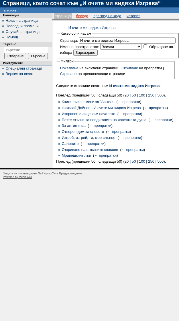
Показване (69, 68)
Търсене (9, 44)
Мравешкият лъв (76, 155)
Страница (63, 16)
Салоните (70, 143)
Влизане (10, 10)
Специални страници (24, 68)
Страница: (69, 40)
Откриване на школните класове (90, 149)
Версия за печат (20, 74)
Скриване (129, 68)
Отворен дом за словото (83, 131)
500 (161, 95)
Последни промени (22, 26)
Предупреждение (70, 173)
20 (127, 95)
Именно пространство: (79, 47)
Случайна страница (23, 31)
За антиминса (74, 125)
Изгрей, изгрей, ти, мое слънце (88, 137)
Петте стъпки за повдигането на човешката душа (104, 120)
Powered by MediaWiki (17, 177)
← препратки (129, 102)
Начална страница (22, 20)
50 (134, 95)
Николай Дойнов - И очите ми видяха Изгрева (101, 108)
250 (151, 95)
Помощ (12, 37)
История (133, 16)
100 (142, 95)
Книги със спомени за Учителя (88, 102)
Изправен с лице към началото (88, 114)
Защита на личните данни (20, 173)
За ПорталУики (48, 173)
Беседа (82, 16)
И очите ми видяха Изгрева (92, 27)
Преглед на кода (107, 16)
